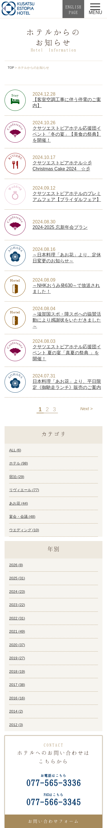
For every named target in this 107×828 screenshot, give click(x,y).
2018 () (17, 671)
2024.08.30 (44, 221)
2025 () (17, 578)
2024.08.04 (44, 308)
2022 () (17, 618)
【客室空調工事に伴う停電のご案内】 (67, 102)
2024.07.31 (44, 375)
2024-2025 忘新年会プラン (60, 227)
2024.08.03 (44, 341)
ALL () (15, 450)
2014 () (16, 711)
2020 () (17, 645)
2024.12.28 (44, 94)
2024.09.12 (44, 188)
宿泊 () (16, 477)
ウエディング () (24, 530)
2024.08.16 (44, 249)
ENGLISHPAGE (73, 10)
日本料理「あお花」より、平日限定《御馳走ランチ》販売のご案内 (67, 384)
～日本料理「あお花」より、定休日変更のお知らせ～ (67, 257)
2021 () (17, 631)
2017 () (17, 685)
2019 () (17, 658)
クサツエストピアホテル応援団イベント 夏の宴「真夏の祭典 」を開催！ (67, 352)
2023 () (17, 605)
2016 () (17, 698)
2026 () (16, 565)
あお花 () (18, 503)
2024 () (17, 591)
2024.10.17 (44, 157)
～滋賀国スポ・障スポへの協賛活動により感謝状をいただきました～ (67, 320)
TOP (11, 67)
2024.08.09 (44, 280)
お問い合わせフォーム (53, 821)
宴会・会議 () (22, 516)
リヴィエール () (24, 490)
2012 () (16, 725)
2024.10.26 (44, 122)
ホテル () (18, 463)
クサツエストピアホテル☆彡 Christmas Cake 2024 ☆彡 (62, 165)
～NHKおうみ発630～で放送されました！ (66, 288)
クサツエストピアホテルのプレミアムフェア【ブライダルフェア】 (67, 196)
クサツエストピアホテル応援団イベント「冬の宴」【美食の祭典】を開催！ (67, 134)
